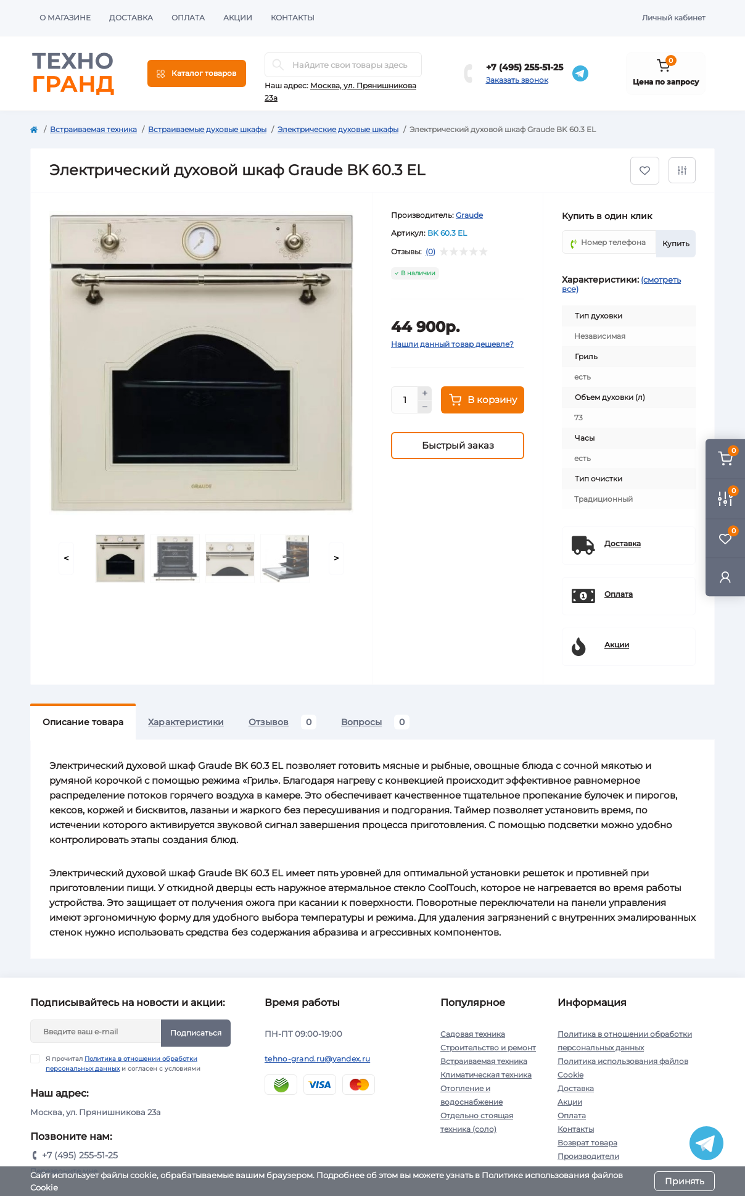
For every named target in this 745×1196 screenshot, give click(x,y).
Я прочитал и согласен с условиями (123, 1063)
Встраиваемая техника (93, 129)
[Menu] (196, 73)
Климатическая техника (486, 1074)
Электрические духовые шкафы (338, 129)
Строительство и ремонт (488, 1047)
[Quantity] (404, 399)
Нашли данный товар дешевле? (452, 344)
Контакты (293, 17)
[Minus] (425, 407)
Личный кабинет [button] (674, 17)
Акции (237, 17)
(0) (430, 251)
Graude (469, 215)
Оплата (188, 17)
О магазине (65, 17)
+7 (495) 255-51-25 (524, 67)
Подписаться (195, 1032)
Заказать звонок (517, 80)
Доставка (131, 17)
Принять (684, 1181)
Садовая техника (472, 1034)
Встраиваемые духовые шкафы (207, 129)
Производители (588, 1156)
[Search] (278, 64)
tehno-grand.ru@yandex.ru (317, 1058)
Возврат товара (587, 1142)
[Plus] (425, 393)
